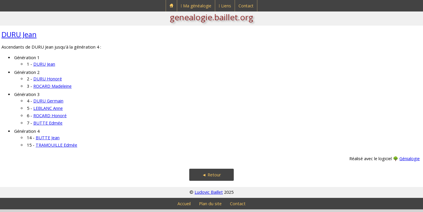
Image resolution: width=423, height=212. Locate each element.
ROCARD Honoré (50, 115)
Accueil (184, 203)
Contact (246, 6)
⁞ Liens (225, 6)
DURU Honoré (47, 79)
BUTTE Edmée (47, 123)
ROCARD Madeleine (52, 86)
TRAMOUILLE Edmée (56, 145)
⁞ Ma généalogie (196, 6)
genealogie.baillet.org (211, 17)
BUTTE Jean (48, 137)
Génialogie (409, 158)
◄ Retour (211, 175)
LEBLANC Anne (48, 108)
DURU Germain (48, 101)
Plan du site (210, 203)
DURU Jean (19, 34)
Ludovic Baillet (209, 192)
